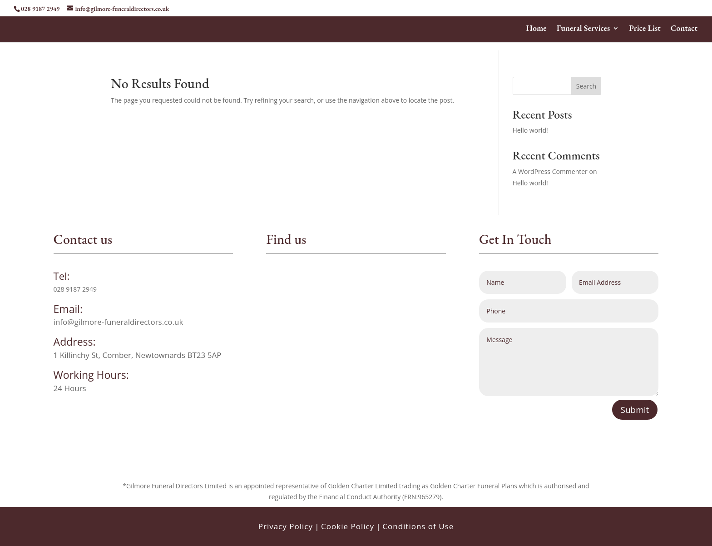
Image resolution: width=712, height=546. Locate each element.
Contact (684, 29)
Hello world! (530, 130)
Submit (635, 410)
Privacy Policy (285, 526)
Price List (644, 29)
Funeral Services (583, 29)
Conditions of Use (418, 526)
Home (536, 29)
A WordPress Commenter (550, 171)
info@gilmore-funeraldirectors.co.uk (118, 322)
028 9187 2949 (40, 9)
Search (586, 86)
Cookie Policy (347, 526)
